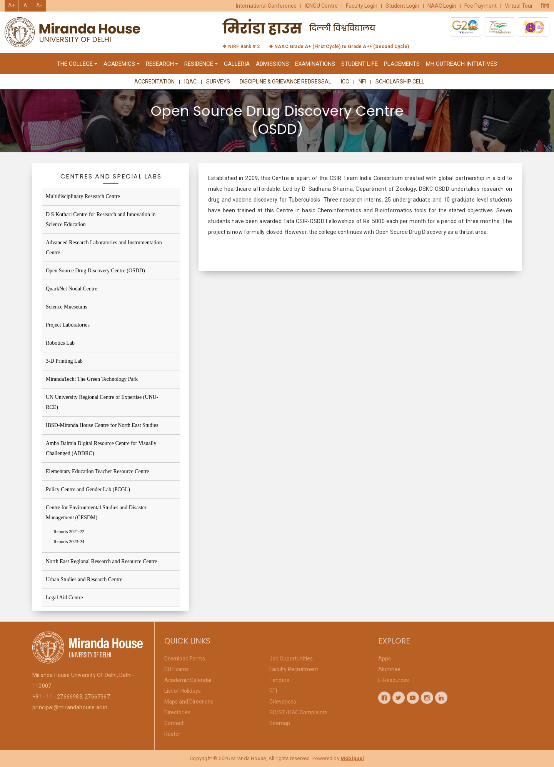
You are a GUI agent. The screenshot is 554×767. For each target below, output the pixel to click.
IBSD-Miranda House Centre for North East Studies (102, 425)
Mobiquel (352, 758)
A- (39, 5)
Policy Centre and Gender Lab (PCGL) (88, 489)
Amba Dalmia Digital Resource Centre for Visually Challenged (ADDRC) (101, 448)
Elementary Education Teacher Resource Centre (97, 471)
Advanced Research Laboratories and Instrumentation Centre (104, 247)
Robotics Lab (60, 343)
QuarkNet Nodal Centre (71, 289)
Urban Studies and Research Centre (84, 579)
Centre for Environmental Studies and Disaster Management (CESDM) (96, 512)
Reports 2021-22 (68, 531)
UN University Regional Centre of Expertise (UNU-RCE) (102, 402)
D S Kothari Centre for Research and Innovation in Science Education (100, 219)
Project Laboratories (68, 325)
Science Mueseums (66, 307)
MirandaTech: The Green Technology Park (92, 379)
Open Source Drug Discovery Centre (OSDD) (95, 270)
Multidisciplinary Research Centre (83, 196)
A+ (11, 5)
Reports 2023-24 (68, 541)
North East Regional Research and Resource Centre (101, 561)
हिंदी (545, 6)
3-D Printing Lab (64, 361)
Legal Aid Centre (64, 597)
